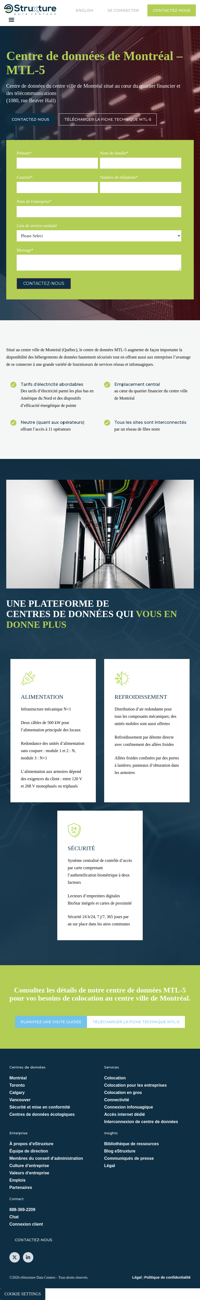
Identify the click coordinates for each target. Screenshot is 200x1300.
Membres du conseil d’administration (46, 1158)
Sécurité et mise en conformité (39, 1107)
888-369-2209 (22, 1209)
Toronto (17, 1085)
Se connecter (123, 10)
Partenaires (20, 1187)
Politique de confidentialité (167, 1277)
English (84, 10)
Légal (109, 1165)
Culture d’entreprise (29, 1165)
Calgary (17, 1092)
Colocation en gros (123, 1092)
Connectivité (116, 1100)
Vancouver (19, 1100)
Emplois (17, 1180)
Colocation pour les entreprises (135, 1085)
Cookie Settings (22, 1294)
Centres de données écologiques (42, 1114)
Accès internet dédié (124, 1114)
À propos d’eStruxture (31, 1144)
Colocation (115, 1078)
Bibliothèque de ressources (131, 1144)
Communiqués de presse (129, 1158)
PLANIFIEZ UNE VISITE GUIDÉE (51, 1022)
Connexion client (26, 1224)
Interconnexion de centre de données (141, 1121)
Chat (14, 1217)
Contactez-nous (171, 10)
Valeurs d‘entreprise (29, 1173)
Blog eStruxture (119, 1151)
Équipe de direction (28, 1151)
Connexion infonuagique (128, 1107)
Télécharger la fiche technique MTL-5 (107, 119)
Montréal (18, 1078)
